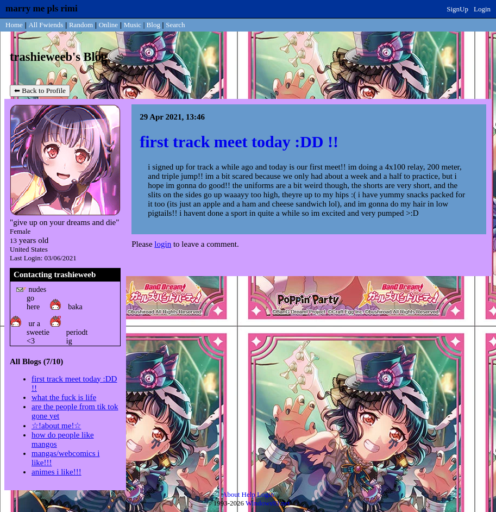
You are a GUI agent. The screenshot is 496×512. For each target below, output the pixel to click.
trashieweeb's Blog (58, 57)
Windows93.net (268, 503)
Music (133, 25)
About (231, 494)
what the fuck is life (64, 397)
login (162, 244)
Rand (81, 25)
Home (14, 25)
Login (482, 9)
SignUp (457, 9)
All (45, 25)
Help (248, 494)
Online (108, 25)
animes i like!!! (56, 471)
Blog (153, 25)
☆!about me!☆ (56, 425)
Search (175, 25)
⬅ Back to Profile (40, 90)
